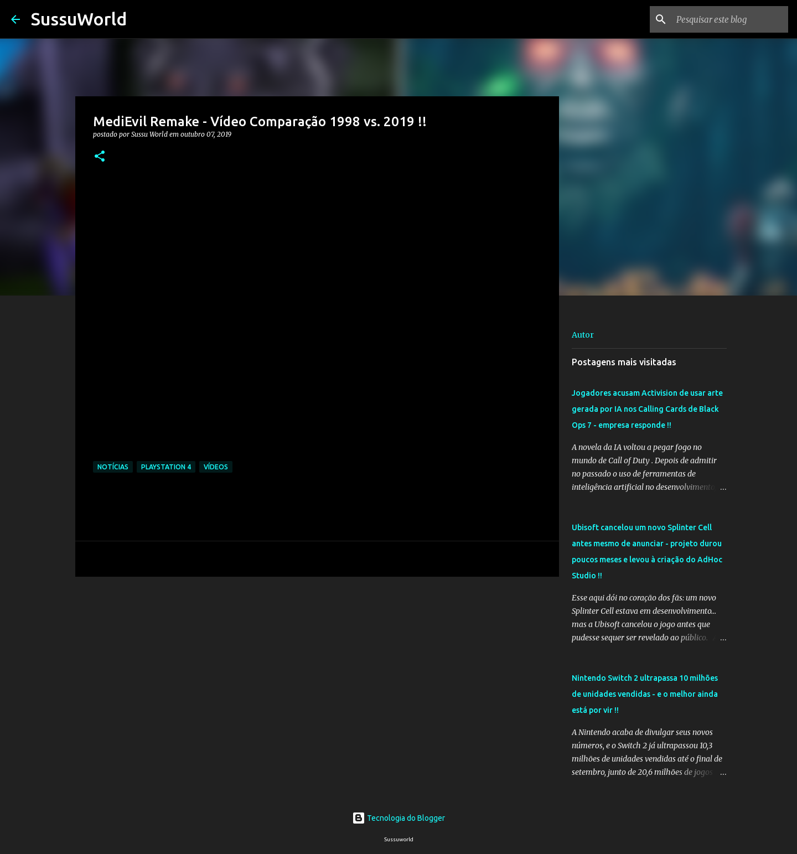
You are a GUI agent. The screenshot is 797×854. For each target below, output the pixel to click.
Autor (583, 335)
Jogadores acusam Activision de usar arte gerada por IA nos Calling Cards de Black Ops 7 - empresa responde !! (647, 409)
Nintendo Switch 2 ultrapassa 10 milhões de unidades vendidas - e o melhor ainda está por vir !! (645, 694)
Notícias (112, 466)
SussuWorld (79, 19)
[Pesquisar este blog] (730, 19)
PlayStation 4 (166, 466)
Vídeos (216, 466)
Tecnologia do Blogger (398, 818)
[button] (99, 156)
